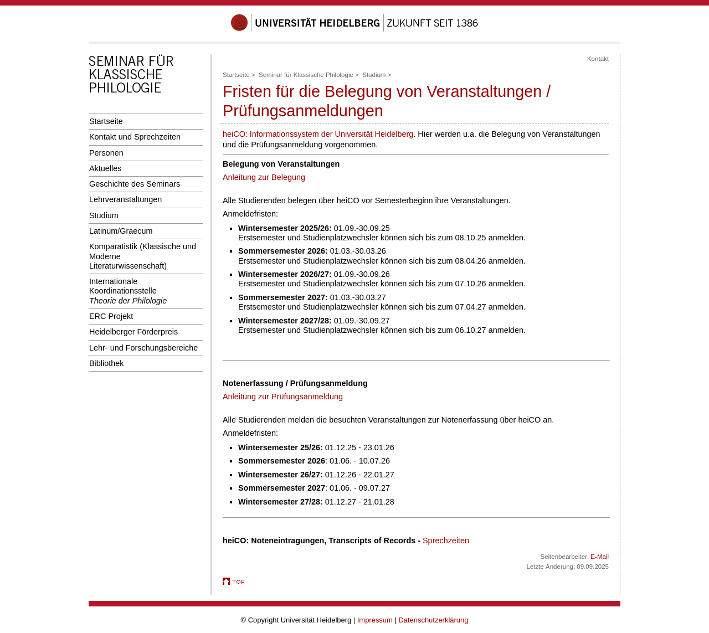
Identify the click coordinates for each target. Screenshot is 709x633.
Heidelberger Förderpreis (133, 331)
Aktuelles (105, 168)
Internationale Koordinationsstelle (128, 291)
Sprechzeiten (446, 540)
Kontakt (598, 58)
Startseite (106, 121)
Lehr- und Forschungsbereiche (143, 347)
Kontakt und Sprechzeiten (135, 136)
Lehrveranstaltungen (125, 199)
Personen (106, 152)
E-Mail (599, 556)
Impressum (375, 620)
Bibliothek (106, 363)
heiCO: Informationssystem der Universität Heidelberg (318, 134)
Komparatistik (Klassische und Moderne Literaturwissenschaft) (142, 256)
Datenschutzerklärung (433, 620)
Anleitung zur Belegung (264, 177)
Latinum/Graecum (121, 231)
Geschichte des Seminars (134, 183)
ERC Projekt (111, 316)
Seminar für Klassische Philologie (306, 74)
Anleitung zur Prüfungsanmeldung (283, 396)
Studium (104, 215)
